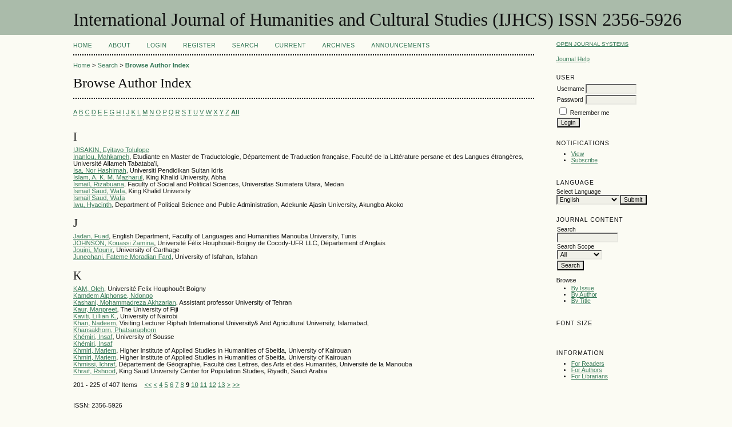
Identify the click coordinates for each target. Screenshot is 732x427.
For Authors (586, 370)
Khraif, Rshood (94, 371)
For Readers (587, 364)
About (119, 45)
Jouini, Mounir (93, 249)
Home (82, 45)
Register (199, 45)
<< (148, 384)
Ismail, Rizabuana (98, 184)
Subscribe (584, 160)
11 (203, 384)
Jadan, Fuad (91, 236)
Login (157, 45)
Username (570, 89)
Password (570, 100)
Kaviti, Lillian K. (95, 316)
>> (236, 384)
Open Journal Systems (592, 44)
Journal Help (573, 59)
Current (290, 45)
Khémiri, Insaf (92, 336)
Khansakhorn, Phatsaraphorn (115, 329)
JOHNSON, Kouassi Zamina (113, 243)
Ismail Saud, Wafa (99, 190)
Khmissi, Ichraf (94, 364)
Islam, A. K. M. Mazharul (107, 177)
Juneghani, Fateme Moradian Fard (122, 256)
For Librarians (589, 376)
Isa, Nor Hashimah (99, 170)
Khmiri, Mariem (94, 350)
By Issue (582, 288)
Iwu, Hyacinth (92, 204)
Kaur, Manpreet (95, 309)
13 (221, 384)
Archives (338, 45)
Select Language (578, 192)
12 (212, 384)
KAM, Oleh (88, 288)
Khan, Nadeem (94, 323)
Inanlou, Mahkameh (101, 156)
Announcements (400, 45)
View (577, 154)
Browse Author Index (157, 65)
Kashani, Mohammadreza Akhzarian (124, 302)
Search (245, 45)
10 (194, 384)
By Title (581, 301)
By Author (584, 295)
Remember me (590, 113)
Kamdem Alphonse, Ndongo (113, 295)
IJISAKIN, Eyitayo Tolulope (111, 149)
